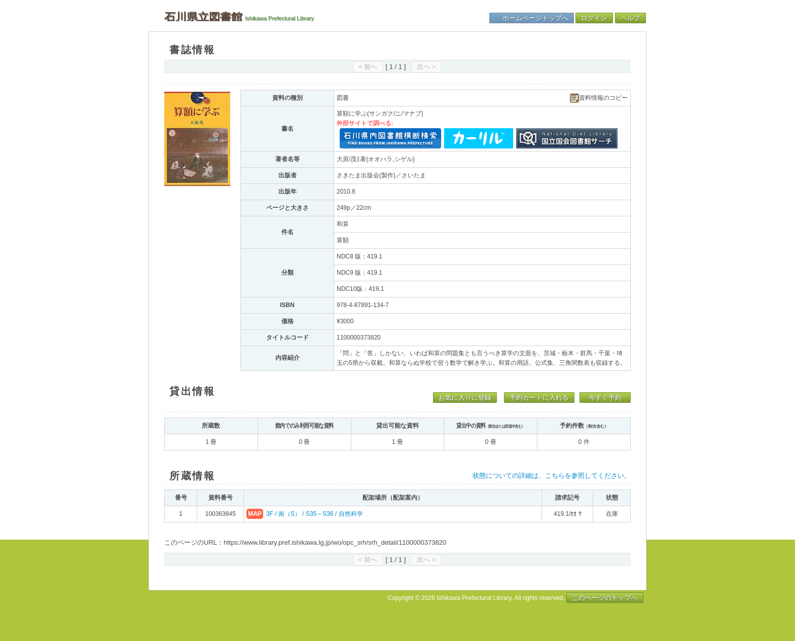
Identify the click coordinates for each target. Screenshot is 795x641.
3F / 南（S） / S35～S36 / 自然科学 (314, 513)
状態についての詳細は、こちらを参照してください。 (552, 475)
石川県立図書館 (203, 16)
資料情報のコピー (599, 98)
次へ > (426, 66)
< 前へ (367, 66)
